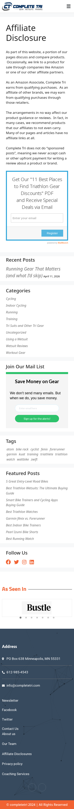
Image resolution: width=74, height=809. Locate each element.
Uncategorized (16, 332)
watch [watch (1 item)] (11, 459)
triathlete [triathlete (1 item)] (46, 454)
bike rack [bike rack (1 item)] (22, 449)
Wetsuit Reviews (17, 346)
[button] (68, 6)
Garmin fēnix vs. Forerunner (25, 518)
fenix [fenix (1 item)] (44, 449)
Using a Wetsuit (17, 339)
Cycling (11, 299)
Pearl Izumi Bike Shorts (22, 532)
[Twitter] (42, 787)
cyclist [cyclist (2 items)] (35, 449)
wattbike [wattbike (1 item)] (23, 459)
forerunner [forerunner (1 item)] (57, 449)
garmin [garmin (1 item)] (12, 454)
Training (11, 319)
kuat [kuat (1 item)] (22, 454)
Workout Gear (15, 352)
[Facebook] (32, 787)
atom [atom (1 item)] (10, 449)
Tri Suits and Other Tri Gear (25, 325)
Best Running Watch (20, 538)
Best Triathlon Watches (22, 512)
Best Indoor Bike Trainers (23, 525)
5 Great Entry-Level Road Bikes (27, 481)
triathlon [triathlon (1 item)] (61, 454)
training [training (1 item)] (32, 454)
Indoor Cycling (16, 305)
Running (12, 312)
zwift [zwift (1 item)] (34, 459)
